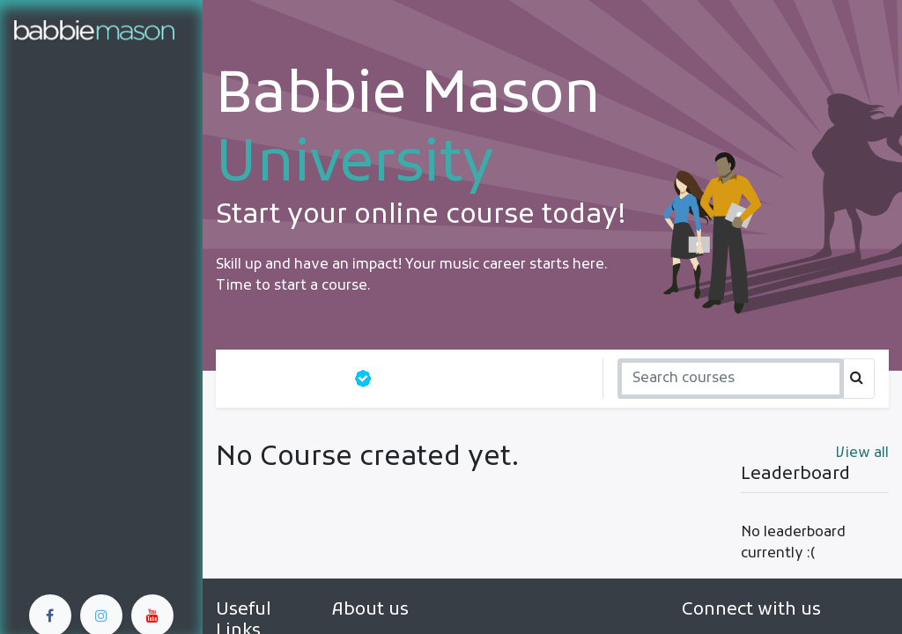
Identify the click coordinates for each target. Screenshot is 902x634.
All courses (284, 378)
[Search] (730, 378)
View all (862, 453)
